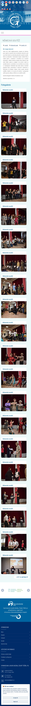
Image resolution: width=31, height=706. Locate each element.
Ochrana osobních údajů (6, 654)
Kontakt (2, 641)
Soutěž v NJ (23, 45)
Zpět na (22, 577)
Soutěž (6, 45)
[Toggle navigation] (2, 33)
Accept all (15, 697)
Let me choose (10, 693)
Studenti (3, 635)
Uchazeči (3, 638)
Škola (2, 632)
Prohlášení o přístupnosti (6, 657)
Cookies (3, 660)
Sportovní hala (4, 643)
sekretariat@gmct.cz (9, 680)
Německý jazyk (14, 45)
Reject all (15, 701)
